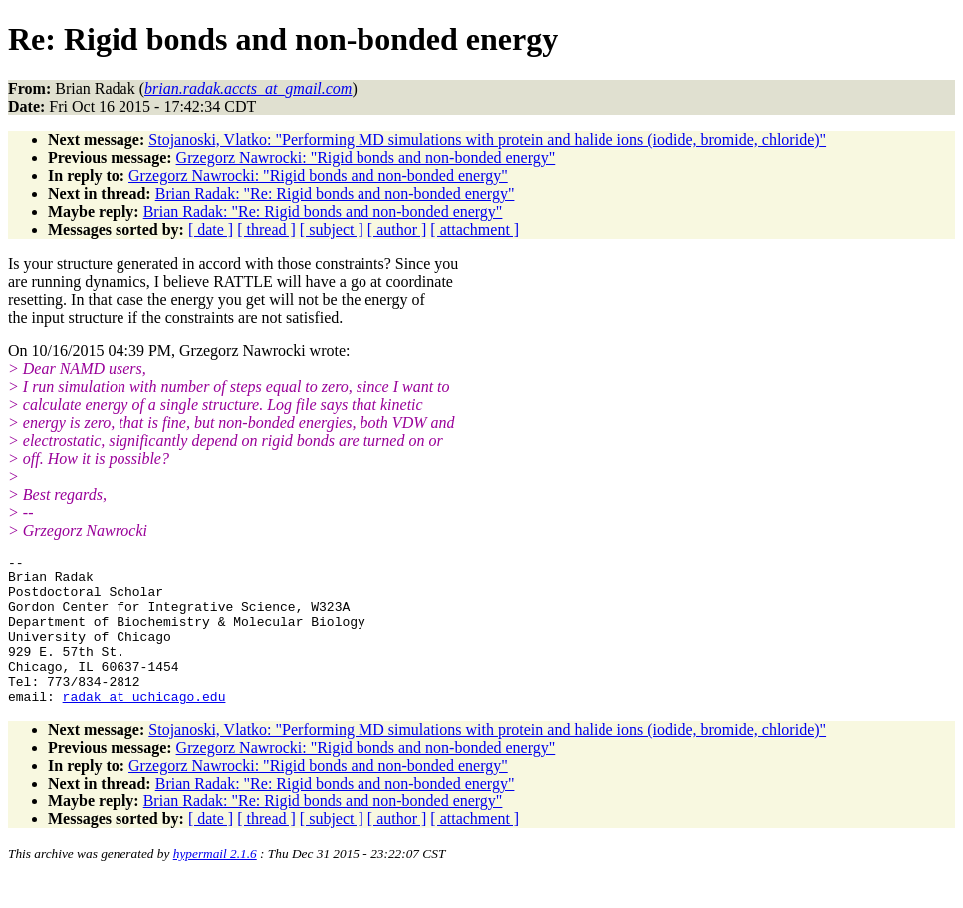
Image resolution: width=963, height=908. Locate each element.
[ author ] (397, 229)
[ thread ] (266, 229)
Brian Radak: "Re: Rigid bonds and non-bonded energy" (335, 193)
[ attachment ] (474, 229)
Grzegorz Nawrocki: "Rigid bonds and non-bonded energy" (366, 157)
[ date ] (210, 229)
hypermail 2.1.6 (215, 883)
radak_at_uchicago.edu (144, 726)
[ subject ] (331, 229)
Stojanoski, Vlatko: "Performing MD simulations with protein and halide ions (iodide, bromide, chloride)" (487, 139)
